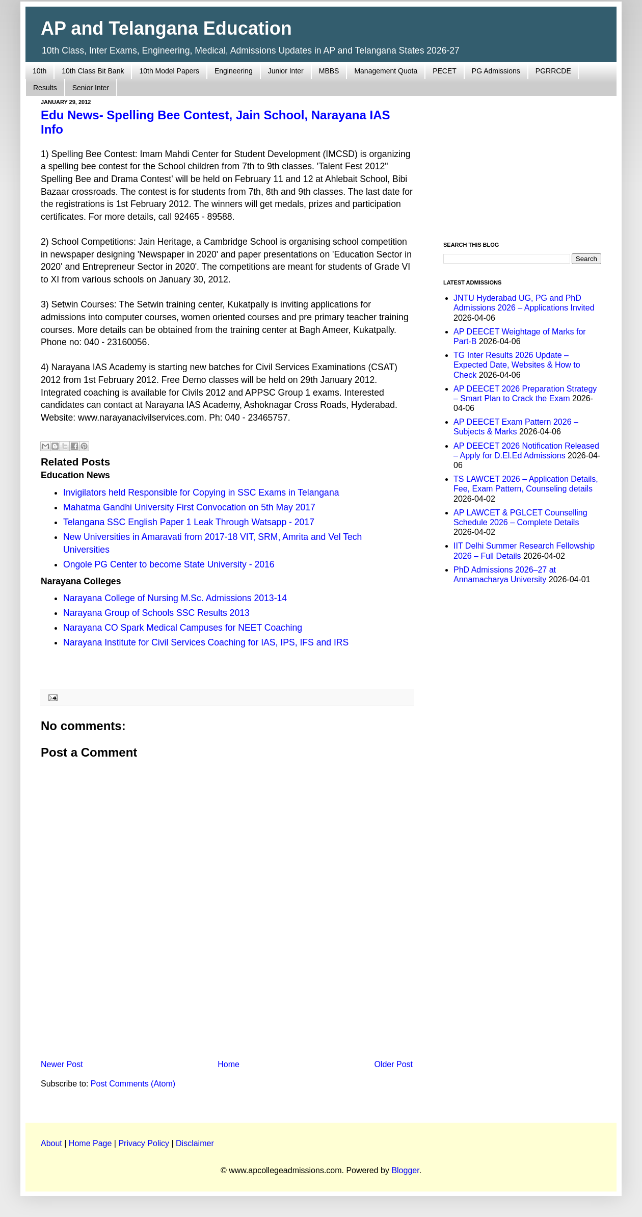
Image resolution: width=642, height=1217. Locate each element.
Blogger (405, 1170)
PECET (445, 71)
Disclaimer (195, 1143)
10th (39, 71)
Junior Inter (286, 71)
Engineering (234, 71)
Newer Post (62, 1064)
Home (228, 1064)
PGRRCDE (553, 71)
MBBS (329, 71)
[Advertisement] (227, 971)
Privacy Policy (143, 1143)
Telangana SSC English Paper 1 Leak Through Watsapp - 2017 (188, 522)
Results (45, 88)
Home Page (90, 1143)
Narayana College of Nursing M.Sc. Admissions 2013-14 (175, 598)
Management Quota (385, 71)
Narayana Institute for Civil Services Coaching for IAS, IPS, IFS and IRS (206, 642)
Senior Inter (90, 88)
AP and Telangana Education (166, 28)
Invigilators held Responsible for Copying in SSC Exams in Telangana (201, 492)
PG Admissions (496, 71)
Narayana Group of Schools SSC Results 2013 (156, 613)
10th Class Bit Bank (93, 71)
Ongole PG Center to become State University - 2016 (169, 564)
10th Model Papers (169, 71)
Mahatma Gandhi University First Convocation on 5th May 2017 (189, 507)
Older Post (393, 1064)
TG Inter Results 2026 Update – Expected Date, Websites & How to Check (516, 365)
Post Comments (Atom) (133, 1083)
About (51, 1143)
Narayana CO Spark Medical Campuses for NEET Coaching (182, 628)
